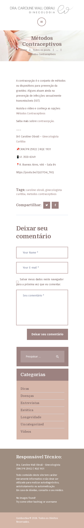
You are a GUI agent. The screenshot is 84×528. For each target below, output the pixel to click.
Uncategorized (32, 424)
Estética (27, 410)
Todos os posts (41, 50)
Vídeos (26, 431)
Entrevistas (30, 403)
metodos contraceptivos (42, 194)
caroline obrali (35, 190)
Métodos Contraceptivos (30, 113)
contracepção (45, 121)
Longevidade (31, 417)
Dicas (25, 389)
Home (23, 50)
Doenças (27, 396)
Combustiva (22, 518)
